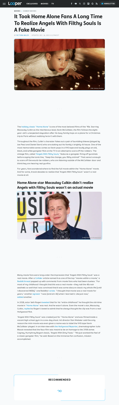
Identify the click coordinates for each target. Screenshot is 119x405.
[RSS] (97, 4)
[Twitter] (80, 4)
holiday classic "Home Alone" (35, 126)
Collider (39, 278)
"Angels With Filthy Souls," (48, 154)
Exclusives (32, 3)
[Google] (92, 4)
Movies (44, 3)
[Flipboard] (88, 4)
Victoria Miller (22, 35)
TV (52, 3)
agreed (36, 294)
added (20, 297)
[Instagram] (84, 4)
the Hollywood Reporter (66, 326)
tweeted (45, 302)
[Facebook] (71, 4)
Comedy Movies (29, 11)
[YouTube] (76, 4)
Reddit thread (23, 281)
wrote (52, 290)
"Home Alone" (32, 305)
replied (27, 308)
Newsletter (108, 4)
